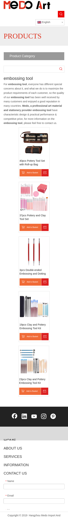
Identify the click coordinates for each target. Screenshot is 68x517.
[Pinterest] (53, 416)
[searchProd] (31, 69)
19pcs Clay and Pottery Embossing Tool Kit (33, 326)
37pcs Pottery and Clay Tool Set (33, 217)
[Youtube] (34, 416)
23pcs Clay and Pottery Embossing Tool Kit (32, 381)
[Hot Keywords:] (61, 14)
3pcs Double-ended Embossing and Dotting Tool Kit (33, 272)
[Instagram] (43, 416)
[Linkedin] (24, 416)
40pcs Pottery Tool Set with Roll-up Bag (32, 162)
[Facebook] (14, 416)
